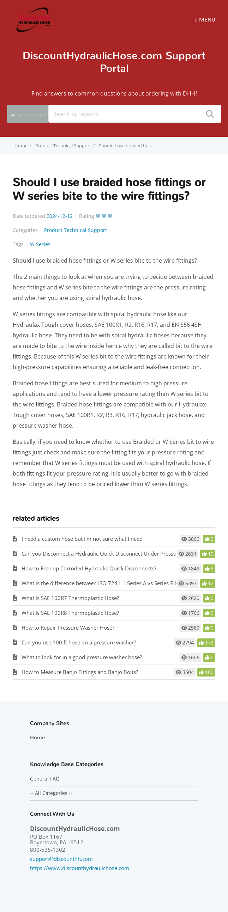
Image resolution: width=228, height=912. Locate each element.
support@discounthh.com (61, 858)
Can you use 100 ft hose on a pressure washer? (79, 642)
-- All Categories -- (51, 793)
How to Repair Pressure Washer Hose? (68, 627)
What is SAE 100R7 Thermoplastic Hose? (70, 597)
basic (16, 114)
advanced (35, 114)
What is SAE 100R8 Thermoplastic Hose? (70, 612)
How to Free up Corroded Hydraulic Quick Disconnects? (89, 568)
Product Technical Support (63, 145)
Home (37, 737)
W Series (40, 244)
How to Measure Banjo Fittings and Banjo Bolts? (80, 671)
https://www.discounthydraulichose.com (79, 867)
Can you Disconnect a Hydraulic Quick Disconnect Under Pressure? (103, 553)
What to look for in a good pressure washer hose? (82, 657)
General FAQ (45, 779)
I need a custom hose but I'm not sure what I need (82, 538)
